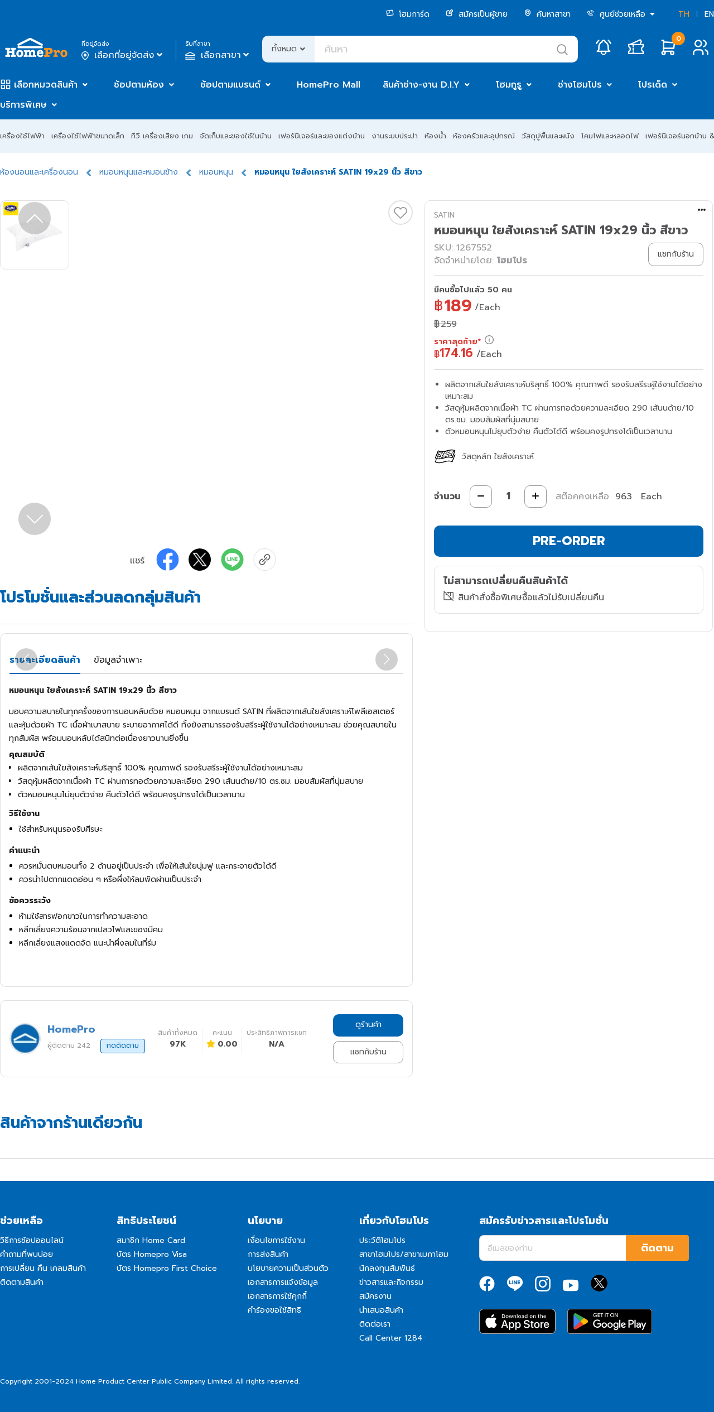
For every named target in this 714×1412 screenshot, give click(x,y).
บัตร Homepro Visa (152, 1254)
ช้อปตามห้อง (139, 84)
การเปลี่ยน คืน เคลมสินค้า (43, 1268)
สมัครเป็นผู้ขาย (477, 14)
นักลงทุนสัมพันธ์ (387, 1268)
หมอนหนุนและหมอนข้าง (138, 172)
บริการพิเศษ (23, 105)
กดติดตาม (123, 1045)
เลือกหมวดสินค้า (46, 84)
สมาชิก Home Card (151, 1240)
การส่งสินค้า (268, 1254)
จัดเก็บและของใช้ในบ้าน (236, 136)
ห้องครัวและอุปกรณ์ (484, 136)
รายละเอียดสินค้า (44, 660)
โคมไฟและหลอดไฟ (610, 136)
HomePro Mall (328, 84)
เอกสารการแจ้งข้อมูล (283, 1282)
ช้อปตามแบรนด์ (230, 84)
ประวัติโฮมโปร (382, 1240)
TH (683, 14)
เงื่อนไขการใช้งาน (276, 1240)
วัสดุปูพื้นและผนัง (548, 136)
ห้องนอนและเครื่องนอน (39, 172)
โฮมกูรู (509, 84)
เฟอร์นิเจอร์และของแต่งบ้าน (321, 136)
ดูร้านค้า (368, 1024)
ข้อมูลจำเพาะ (118, 660)
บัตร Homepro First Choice (167, 1268)
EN (709, 14)
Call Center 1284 (391, 1338)
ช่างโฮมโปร (580, 84)
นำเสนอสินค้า (381, 1310)
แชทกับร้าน (368, 1052)
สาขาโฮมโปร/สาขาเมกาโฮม (403, 1254)
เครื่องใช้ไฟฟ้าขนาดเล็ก (87, 136)
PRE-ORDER (569, 541)
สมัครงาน (375, 1296)
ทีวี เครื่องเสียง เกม (162, 136)
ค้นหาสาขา (547, 14)
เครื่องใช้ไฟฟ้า (22, 136)
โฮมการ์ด (408, 14)
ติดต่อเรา (374, 1324)
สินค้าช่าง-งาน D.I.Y (421, 84)
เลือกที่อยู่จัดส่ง (123, 55)
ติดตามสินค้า (22, 1282)
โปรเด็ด (652, 84)
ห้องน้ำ (435, 136)
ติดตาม (657, 1248)
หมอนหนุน (216, 172)
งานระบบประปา (395, 136)
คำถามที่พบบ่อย (26, 1254)
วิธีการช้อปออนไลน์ (32, 1240)
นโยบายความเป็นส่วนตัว (288, 1268)
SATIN (444, 215)
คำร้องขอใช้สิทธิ (274, 1310)
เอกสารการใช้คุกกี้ (277, 1296)
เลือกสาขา (218, 55)
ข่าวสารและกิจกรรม (391, 1282)
